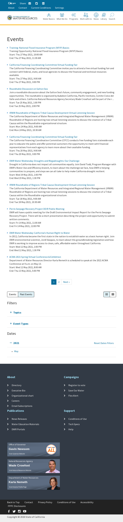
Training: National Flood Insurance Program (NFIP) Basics (39, 47)
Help (70, 429)
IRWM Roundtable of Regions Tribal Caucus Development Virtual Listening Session (52, 112)
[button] (106, 294)
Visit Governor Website (17, 454)
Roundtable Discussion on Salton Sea (28, 88)
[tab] (61, 312)
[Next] (66, 282)
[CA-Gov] (12, 3)
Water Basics (49, 17)
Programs (73, 17)
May (16, 351)
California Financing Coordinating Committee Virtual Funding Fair (43, 64)
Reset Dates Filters (104, 343)
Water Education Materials (25, 424)
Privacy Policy (45, 502)
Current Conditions (41, 7)
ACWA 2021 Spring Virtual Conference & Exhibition (35, 256)
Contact (23, 7)
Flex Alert (73, 395)
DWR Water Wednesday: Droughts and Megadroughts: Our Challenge (44, 160)
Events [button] (12, 294)
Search (112, 17)
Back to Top (13, 502)
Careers (16, 400)
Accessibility (86, 502)
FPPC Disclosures (17, 506)
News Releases (19, 418)
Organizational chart (23, 395)
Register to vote (76, 385)
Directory (16, 385)
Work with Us (86, 17)
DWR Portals (18, 429)
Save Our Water (76, 390)
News (96, 17)
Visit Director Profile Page (17, 487)
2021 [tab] (16, 343)
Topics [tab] (17, 312)
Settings (59, 7)
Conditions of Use (77, 418)
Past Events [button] (26, 294)
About (11, 7)
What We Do (62, 17)
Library (104, 17)
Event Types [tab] (20, 323)
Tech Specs (74, 424)
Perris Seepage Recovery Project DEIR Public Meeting (36, 208)
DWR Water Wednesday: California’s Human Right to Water (39, 232)
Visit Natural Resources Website (20, 470)
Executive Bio (18, 390)
